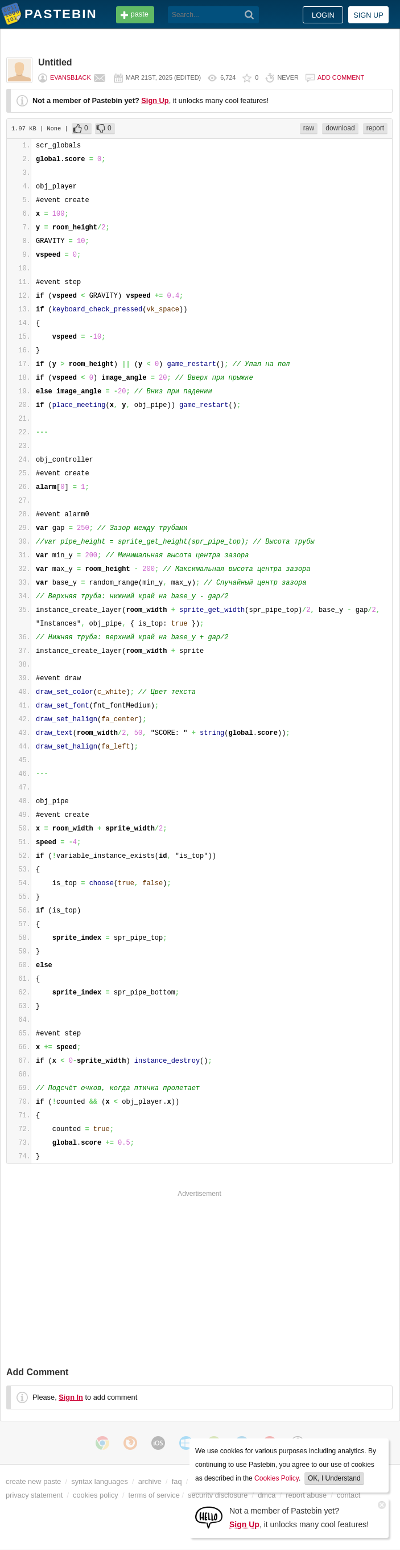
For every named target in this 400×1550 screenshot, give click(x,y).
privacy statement (34, 1495)
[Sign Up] (208, 1517)
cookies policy (95, 1495)
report (375, 128)
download (339, 128)
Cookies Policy (276, 1478)
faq (177, 1481)
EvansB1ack (70, 77)
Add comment (340, 77)
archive (150, 1481)
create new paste (33, 1481)
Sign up (368, 15)
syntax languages (99, 1481)
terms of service (154, 1495)
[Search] (249, 14)
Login (323, 15)
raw (308, 128)
